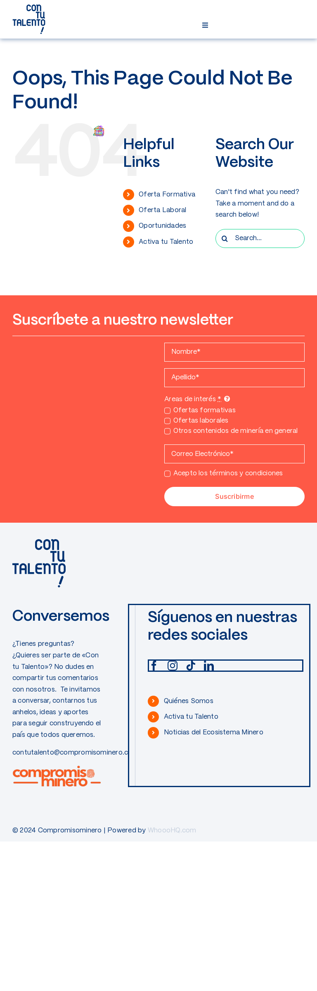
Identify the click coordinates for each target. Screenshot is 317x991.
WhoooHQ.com (172, 830)
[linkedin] (209, 666)
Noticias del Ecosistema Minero (213, 732)
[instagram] (172, 666)
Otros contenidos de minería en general (235, 431)
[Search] (224, 238)
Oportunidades (162, 226)
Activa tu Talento (166, 242)
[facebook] (154, 666)
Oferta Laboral (162, 210)
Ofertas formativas (204, 410)
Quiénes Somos (188, 701)
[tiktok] (191, 666)
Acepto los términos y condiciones (228, 473)
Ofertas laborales (201, 421)
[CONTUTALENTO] (28, 7)
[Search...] (260, 238)
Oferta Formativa (167, 195)
